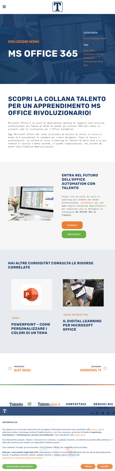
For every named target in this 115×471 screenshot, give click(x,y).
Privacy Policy (33, 466)
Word (100, 61)
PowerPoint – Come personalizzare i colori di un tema (30, 328)
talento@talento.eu (76, 409)
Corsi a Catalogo (92, 38)
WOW (103, 38)
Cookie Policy (54, 466)
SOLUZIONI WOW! (23, 42)
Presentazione (90, 61)
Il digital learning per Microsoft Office (82, 325)
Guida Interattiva (76, 314)
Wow (86, 65)
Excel (86, 50)
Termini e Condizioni (78, 466)
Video (15, 318)
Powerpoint (89, 58)
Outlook (99, 54)
